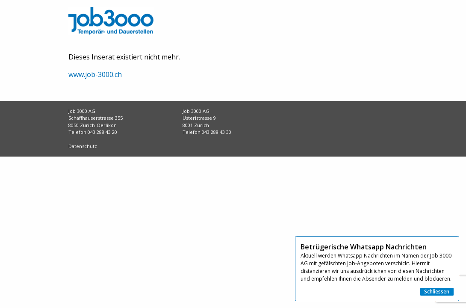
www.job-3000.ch (95, 74)
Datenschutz (82, 146)
